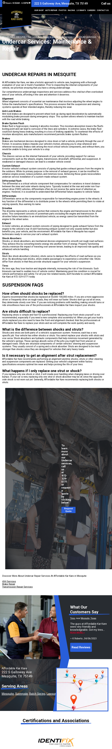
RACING (71, 10)
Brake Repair (8, 584)
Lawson (51, 693)
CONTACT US (103, 10)
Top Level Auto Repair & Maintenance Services (50, 37)
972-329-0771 (21, 276)
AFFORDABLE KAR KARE (14, 37)
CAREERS (91, 10)
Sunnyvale (21, 693)
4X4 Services (9, 581)
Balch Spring (37, 693)
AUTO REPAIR (51, 10)
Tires (72, 618)
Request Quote (68, 510)
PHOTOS (62, 10)
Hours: (17, 3)
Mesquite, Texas (88, 618)
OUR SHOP (39, 10)
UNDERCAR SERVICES (85, 37)
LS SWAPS (81, 10)
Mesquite (8, 693)
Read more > (77, 632)
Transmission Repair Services (17, 586)
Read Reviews (81, 647)
